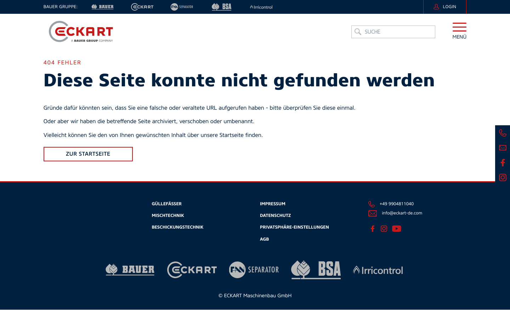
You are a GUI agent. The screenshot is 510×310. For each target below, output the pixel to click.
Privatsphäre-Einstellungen (294, 227)
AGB (264, 239)
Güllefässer (166, 204)
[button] (460, 33)
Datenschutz (275, 216)
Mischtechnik (168, 216)
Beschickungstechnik (177, 227)
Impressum (272, 204)
